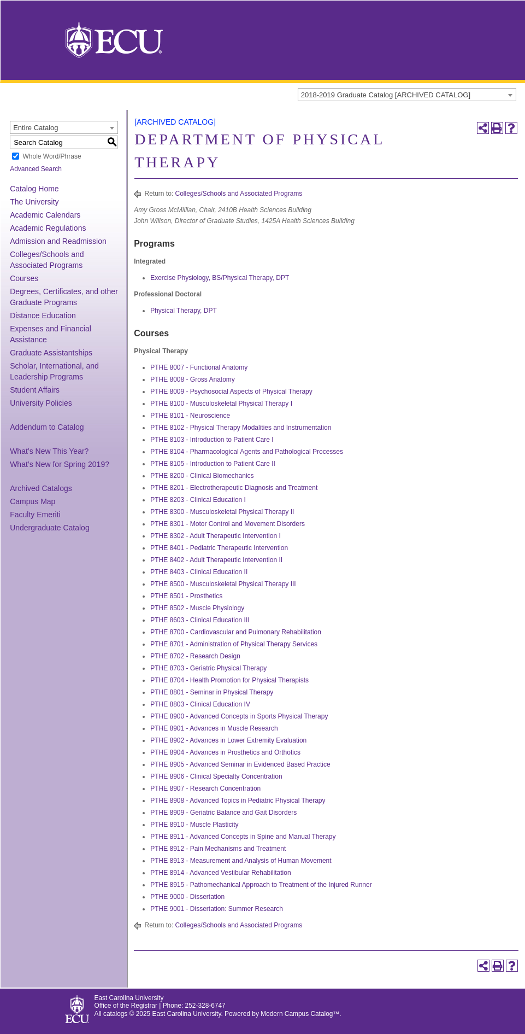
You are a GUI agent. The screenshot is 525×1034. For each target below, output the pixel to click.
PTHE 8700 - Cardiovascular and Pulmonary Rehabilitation (235, 632)
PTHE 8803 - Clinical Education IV (200, 704)
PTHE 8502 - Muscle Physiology (197, 608)
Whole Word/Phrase (51, 156)
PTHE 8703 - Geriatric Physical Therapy (208, 668)
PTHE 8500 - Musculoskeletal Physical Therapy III (223, 584)
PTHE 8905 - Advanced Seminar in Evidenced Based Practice (240, 764)
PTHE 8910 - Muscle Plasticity (194, 824)
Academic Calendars (45, 215)
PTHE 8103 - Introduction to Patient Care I (211, 439)
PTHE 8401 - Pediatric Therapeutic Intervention (219, 548)
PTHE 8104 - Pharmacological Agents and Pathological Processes (246, 451)
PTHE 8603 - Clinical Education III (199, 620)
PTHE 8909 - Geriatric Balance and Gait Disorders (223, 812)
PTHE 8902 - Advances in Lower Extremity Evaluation (228, 740)
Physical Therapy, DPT (183, 310)
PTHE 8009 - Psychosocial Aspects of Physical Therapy (231, 391)
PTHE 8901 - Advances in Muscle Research (214, 728)
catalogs (115, 1014)
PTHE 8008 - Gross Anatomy (192, 379)
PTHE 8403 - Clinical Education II (198, 572)
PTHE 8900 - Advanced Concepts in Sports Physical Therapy (239, 716)
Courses (24, 278)
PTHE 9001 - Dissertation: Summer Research (216, 909)
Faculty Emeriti (35, 514)
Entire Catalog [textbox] (35, 128)
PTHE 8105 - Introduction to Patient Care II (212, 464)
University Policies (41, 403)
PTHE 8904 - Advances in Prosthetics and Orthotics (225, 752)
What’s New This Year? (49, 451)
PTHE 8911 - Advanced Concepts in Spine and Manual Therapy (242, 836)
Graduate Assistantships (51, 352)
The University (34, 201)
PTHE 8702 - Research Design (195, 656)
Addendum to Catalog (47, 427)
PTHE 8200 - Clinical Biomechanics (201, 476)
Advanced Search (36, 169)
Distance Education (43, 315)
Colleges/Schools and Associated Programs (239, 193)
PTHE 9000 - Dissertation (187, 897)
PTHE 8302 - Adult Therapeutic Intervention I (215, 536)
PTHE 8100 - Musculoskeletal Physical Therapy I (221, 403)
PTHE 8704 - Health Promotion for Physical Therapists (229, 680)
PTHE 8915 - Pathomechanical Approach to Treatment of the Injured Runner (261, 885)
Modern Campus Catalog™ (300, 1014)
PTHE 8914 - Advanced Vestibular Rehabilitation (220, 873)
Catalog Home (34, 188)
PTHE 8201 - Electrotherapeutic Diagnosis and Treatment (233, 488)
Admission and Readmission (58, 241)
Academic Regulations (48, 228)
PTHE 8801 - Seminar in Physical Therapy (211, 692)
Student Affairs (35, 389)
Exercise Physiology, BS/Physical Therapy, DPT (219, 278)
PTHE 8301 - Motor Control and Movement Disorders (227, 524)
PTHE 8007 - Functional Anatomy (198, 367)
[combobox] (407, 94)
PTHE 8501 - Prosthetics (186, 596)
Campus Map (32, 501)
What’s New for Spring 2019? (59, 464)
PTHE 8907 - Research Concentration (205, 788)
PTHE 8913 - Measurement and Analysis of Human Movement (241, 860)
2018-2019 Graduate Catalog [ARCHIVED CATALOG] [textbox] (385, 95)
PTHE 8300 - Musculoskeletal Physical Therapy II (222, 512)
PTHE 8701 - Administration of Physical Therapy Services (233, 644)
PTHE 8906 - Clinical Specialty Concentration (216, 776)
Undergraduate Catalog (50, 527)
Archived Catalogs (41, 488)
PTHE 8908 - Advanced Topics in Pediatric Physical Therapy (237, 800)
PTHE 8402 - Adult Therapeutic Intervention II (216, 560)
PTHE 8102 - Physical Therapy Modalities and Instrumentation (240, 427)
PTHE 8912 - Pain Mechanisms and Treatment (218, 848)
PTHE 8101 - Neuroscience (190, 415)
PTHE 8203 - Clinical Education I (198, 500)
